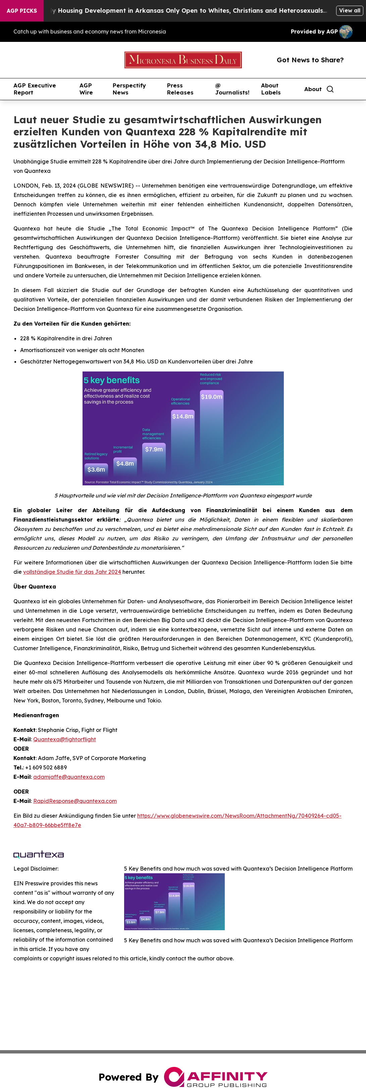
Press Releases (180, 89)
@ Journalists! (232, 89)
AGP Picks (22, 10)
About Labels (271, 89)
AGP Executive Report (34, 89)
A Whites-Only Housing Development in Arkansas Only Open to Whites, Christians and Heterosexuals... (176, 10)
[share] (348, 89)
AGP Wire (86, 89)
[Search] (330, 89)
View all (349, 10)
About (313, 89)
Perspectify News (129, 89)
